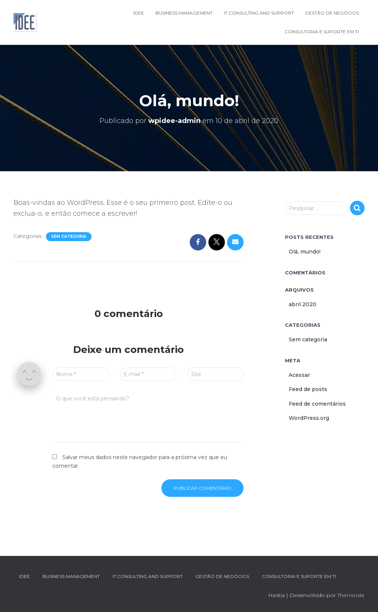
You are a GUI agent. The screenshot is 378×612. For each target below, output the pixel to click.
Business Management (184, 13)
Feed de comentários (317, 403)
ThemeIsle (351, 595)
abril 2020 (302, 304)
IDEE (138, 13)
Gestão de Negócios (332, 13)
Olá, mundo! (304, 251)
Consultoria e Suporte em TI (322, 31)
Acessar (299, 375)
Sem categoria (68, 236)
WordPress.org (309, 418)
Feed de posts (308, 389)
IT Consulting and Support (259, 13)
